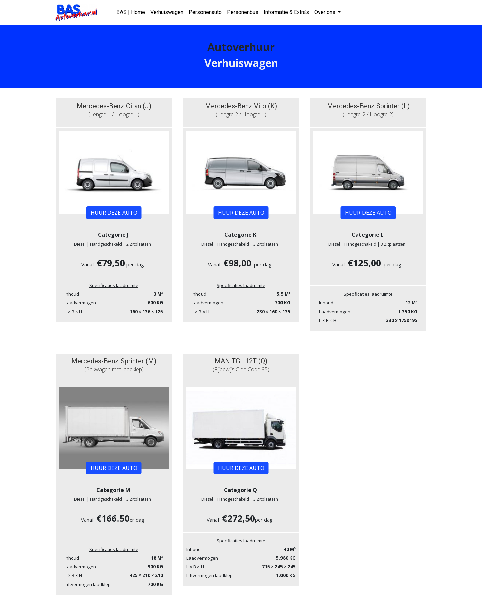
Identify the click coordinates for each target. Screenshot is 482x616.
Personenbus (242, 12)
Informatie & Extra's (286, 12)
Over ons (325, 12)
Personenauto (205, 12)
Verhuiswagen (166, 12)
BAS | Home (130, 12)
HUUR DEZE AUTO (114, 212)
